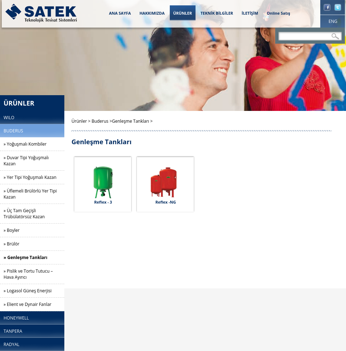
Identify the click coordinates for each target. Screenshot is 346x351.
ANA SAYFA (120, 13)
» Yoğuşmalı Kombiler (25, 144)
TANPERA (13, 331)
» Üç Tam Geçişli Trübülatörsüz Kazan (24, 214)
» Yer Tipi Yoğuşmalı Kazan (30, 177)
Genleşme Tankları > (132, 121)
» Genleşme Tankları (25, 257)
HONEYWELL (16, 318)
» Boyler (12, 230)
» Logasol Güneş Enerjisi (27, 291)
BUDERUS (13, 131)
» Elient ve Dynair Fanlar (27, 304)
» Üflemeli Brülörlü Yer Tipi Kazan (30, 194)
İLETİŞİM (250, 13)
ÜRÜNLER (182, 13)
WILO (9, 117)
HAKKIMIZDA (151, 13)
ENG (332, 21)
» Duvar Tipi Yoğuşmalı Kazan (26, 161)
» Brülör (11, 244)
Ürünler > (81, 121)
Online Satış (278, 13)
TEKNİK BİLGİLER (217, 13)
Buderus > (102, 121)
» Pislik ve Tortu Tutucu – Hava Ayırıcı (28, 274)
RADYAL (11, 344)
